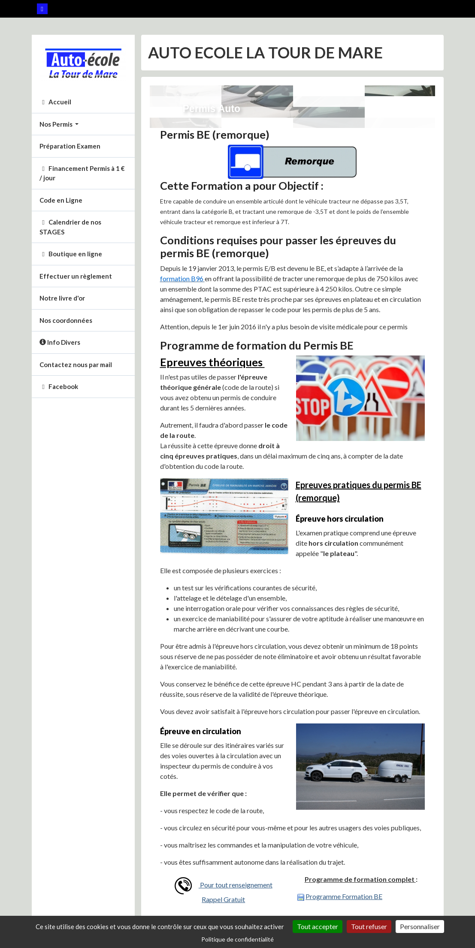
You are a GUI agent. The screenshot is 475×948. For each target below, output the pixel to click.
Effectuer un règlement (75, 276)
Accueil (55, 102)
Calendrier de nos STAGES (70, 227)
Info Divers (59, 342)
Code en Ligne (60, 200)
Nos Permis (56, 124)
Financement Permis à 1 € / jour (82, 173)
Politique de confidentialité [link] (237, 939)
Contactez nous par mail (75, 364)
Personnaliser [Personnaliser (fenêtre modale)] (420, 926)
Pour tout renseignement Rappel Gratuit (223, 890)
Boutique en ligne (71, 254)
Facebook (59, 386)
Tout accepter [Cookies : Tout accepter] (317, 926)
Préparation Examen (69, 146)
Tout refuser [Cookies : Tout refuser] (369, 926)
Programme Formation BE (344, 896)
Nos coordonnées (65, 320)
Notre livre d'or (62, 298)
